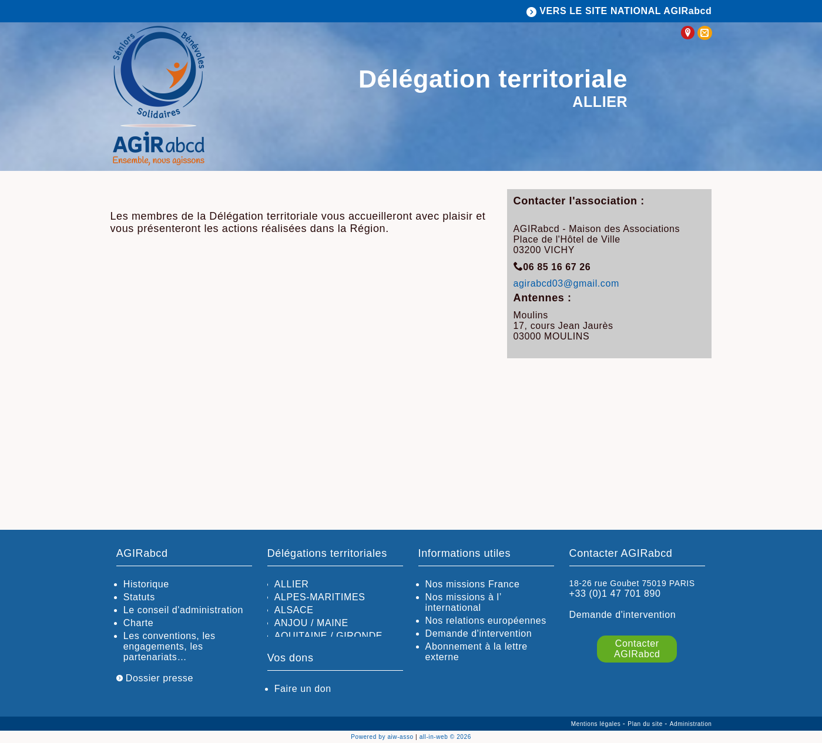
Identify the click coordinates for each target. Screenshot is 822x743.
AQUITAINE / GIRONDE (328, 636)
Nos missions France (472, 584)
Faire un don (302, 689)
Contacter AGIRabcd (637, 648)
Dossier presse (154, 678)
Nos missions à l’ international (463, 602)
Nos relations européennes (485, 621)
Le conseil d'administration (183, 610)
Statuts (139, 597)
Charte (138, 623)
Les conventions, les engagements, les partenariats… (169, 646)
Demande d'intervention (478, 633)
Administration (691, 724)
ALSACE (294, 610)
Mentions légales (597, 724)
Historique (146, 584)
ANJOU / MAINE (311, 623)
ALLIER (291, 584)
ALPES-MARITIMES (319, 597)
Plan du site (646, 724)
